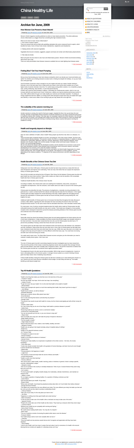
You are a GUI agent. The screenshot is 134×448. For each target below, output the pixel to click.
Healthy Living (36, 73)
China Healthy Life (37, 10)
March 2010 (90, 56)
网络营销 (88, 44)
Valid (90, 74)
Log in (88, 72)
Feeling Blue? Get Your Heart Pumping (36, 71)
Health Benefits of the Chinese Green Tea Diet (38, 162)
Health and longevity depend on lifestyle (36, 128)
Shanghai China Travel (92, 40)
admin (29, 32)
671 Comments (77, 100)
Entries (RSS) (60, 444)
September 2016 (91, 53)
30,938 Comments (77, 430)
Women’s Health (37, 32)
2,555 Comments (77, 155)
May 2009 (89, 64)
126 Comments (77, 264)
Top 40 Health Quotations (30, 271)
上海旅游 (88, 42)
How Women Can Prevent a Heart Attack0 (37, 30)
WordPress (90, 77)
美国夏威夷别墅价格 (91, 45)
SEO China (89, 38)
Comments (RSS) (72, 444)
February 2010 (91, 58)
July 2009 (89, 60)
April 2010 (89, 54)
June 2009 (89, 62)
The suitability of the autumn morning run (37, 107)
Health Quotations (37, 109)
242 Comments (77, 64)
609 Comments (77, 122)
